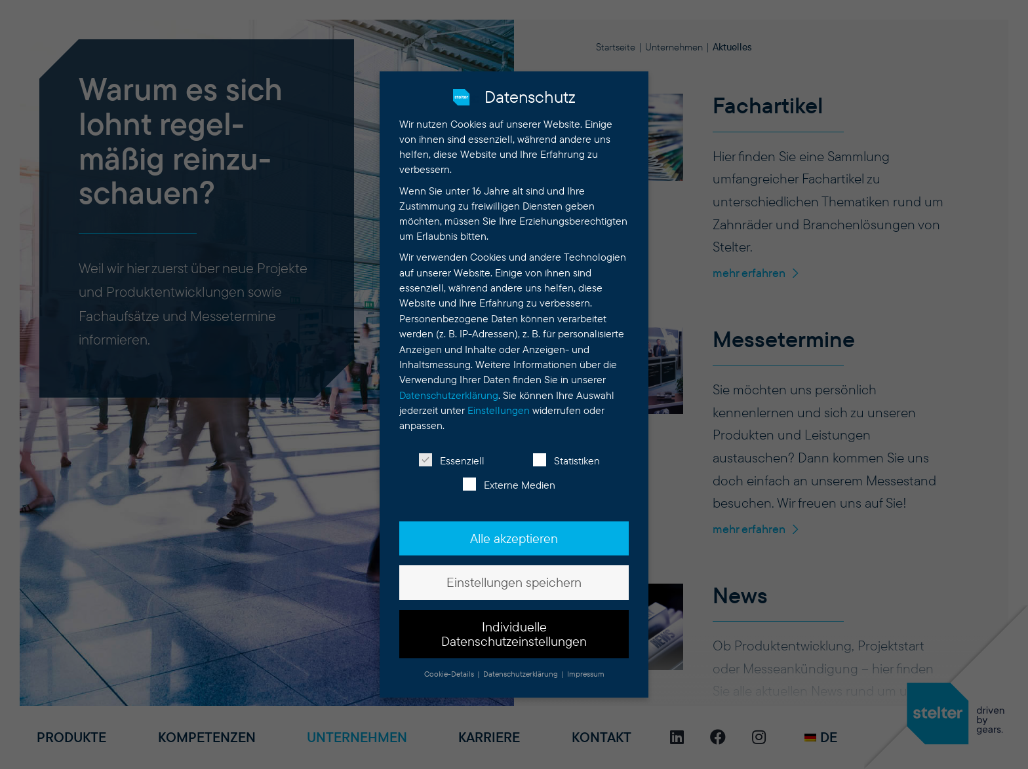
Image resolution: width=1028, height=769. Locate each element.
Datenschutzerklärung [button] (521, 670)
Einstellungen (498, 407)
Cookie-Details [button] (450, 670)
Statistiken (566, 456)
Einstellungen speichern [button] (514, 579)
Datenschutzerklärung (448, 391)
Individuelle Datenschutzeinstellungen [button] (514, 630)
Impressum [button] (585, 670)
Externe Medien (509, 481)
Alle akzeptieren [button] (514, 534)
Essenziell (451, 456)
